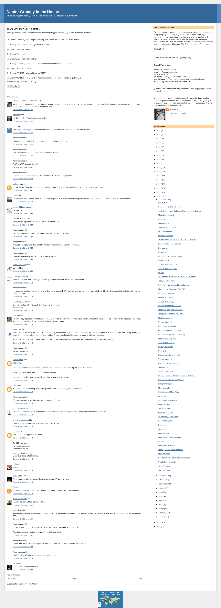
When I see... (163, 429)
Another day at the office (168, 417)
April (161, 504)
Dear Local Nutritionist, (167, 326)
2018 (158, 163)
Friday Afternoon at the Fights (170, 437)
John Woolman (19, 408)
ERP (15, 563)
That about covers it (166, 215)
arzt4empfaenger (20, 420)
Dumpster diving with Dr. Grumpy (171, 334)
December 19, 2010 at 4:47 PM (23, 438)
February (162, 513)
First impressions (165, 318)
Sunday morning (165, 425)
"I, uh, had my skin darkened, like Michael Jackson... (179, 211)
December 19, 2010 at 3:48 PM (23, 392)
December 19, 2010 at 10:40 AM (23, 167)
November (163, 476)
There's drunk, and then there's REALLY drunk (177, 240)
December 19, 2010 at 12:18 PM (23, 213)
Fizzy (15, 126)
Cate (15, 195)
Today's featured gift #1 (167, 264)
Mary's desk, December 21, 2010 (171, 289)
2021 (158, 151)
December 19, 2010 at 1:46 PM (23, 296)
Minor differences (165, 231)
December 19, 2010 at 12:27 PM (23, 248)
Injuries (161, 273)
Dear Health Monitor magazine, (171, 380)
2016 (158, 172)
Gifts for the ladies (165, 371)
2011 (158, 192)
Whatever (162, 396)
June (161, 496)
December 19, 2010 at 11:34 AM (23, 202)
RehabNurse (18, 360)
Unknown (17, 184)
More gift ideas (164, 404)
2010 (158, 196)
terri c (15, 385)
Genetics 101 (163, 260)
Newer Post (11, 579)
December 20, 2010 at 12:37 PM (23, 547)
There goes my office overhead (170, 450)
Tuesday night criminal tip (168, 227)
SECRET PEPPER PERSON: (25, 101)
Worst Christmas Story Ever (169, 306)
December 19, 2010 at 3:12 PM (23, 354)
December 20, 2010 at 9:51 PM (23, 558)
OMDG (16, 315)
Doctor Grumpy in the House (32, 12)
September (163, 484)
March (161, 509)
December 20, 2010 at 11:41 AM (23, 535)
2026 (158, 130)
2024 (158, 139)
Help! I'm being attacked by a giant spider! (175, 285)
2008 (158, 526)
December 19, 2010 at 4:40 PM (23, 426)
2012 (158, 188)
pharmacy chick (19, 301)
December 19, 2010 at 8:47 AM (23, 110)
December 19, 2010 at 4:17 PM (23, 415)
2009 (158, 522)
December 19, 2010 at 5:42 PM (23, 459)
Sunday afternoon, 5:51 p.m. (169, 244)
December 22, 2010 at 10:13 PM (23, 570)
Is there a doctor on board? (169, 355)
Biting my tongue (165, 384)
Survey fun (162, 203)
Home (74, 579)
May (161, 500)
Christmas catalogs (166, 293)
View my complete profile (176, 113)
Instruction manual (165, 236)
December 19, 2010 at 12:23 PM (23, 236)
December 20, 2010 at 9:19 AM (23, 519)
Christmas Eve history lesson (170, 256)
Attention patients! (165, 412)
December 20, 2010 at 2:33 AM (23, 505)
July (160, 492)
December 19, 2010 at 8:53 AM (23, 121)
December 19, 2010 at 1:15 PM (23, 282)
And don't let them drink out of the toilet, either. (177, 277)
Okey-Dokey (163, 351)
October (162, 480)
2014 (158, 180)
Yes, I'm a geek (164, 408)
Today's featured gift (166, 281)
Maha (15, 487)
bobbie (15, 431)
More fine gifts (164, 388)
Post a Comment (13, 575)
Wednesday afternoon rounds (170, 330)
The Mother (17, 475)
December (163, 199)
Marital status (163, 223)
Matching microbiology (167, 338)
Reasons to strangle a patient (170, 207)
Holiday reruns (164, 252)
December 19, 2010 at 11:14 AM (23, 190)
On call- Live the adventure (169, 363)
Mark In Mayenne (20, 499)
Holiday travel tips (165, 347)
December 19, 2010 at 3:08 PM (23, 343)
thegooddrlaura (19, 207)
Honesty (161, 219)
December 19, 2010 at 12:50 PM (23, 271)
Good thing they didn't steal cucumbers (174, 458)
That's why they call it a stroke (23, 29)
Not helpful (162, 441)
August (162, 488)
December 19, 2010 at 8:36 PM (23, 482)
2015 (158, 176)
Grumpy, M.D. (175, 109)
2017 (158, 167)
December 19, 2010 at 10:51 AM (23, 179)
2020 (158, 155)
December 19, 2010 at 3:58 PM (23, 403)
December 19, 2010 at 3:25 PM (23, 380)
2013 (158, 184)
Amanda (16, 115)
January (162, 517)
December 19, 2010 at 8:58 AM (23, 133)
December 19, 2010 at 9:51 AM (23, 144)
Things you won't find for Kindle (171, 314)
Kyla (14, 464)
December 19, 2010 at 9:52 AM (23, 156)
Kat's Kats (17, 329)
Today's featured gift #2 (167, 269)
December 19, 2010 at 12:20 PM (23, 225)
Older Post (138, 579)
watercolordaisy (19, 265)
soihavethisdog (19, 276)
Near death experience (167, 400)
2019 (158, 159)
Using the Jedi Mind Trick (168, 392)
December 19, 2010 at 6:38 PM (23, 470)
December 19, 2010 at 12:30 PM (23, 259)
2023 (158, 143)
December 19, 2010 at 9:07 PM (23, 493)
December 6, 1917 (165, 421)
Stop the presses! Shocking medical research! (176, 375)
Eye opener (163, 248)
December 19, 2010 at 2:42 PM (23, 324)
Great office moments (167, 462)
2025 (158, 135)
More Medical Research (167, 445)
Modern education (165, 297)
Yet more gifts (163, 367)
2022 (158, 147)
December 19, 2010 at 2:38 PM (23, 310)
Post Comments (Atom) (27, 584)
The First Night (164, 470)
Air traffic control (164, 466)
